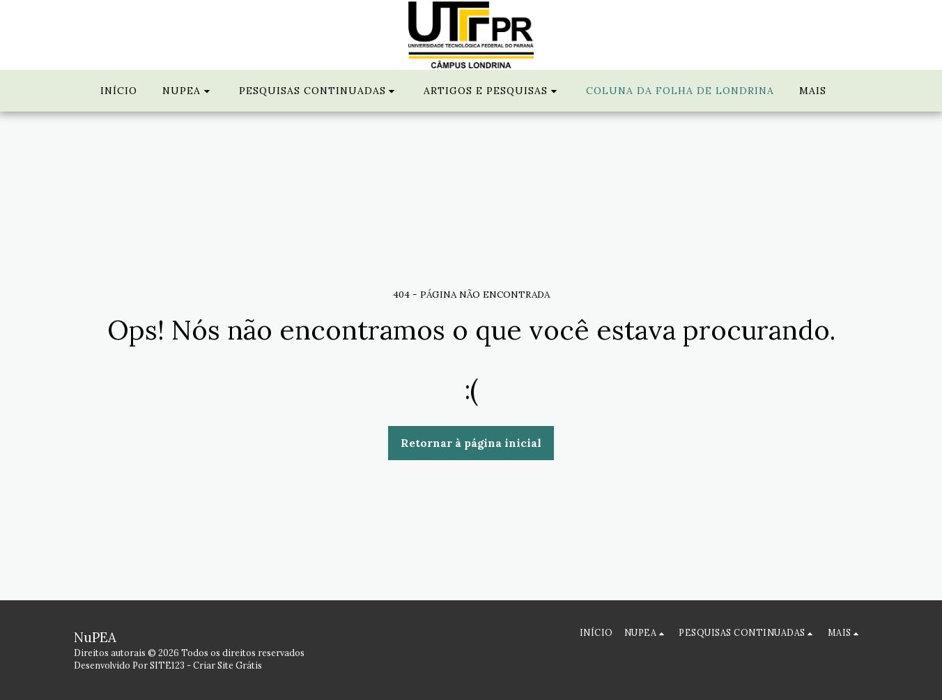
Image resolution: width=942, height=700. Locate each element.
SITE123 (167, 665)
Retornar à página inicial (471, 443)
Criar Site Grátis (227, 665)
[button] (188, 91)
